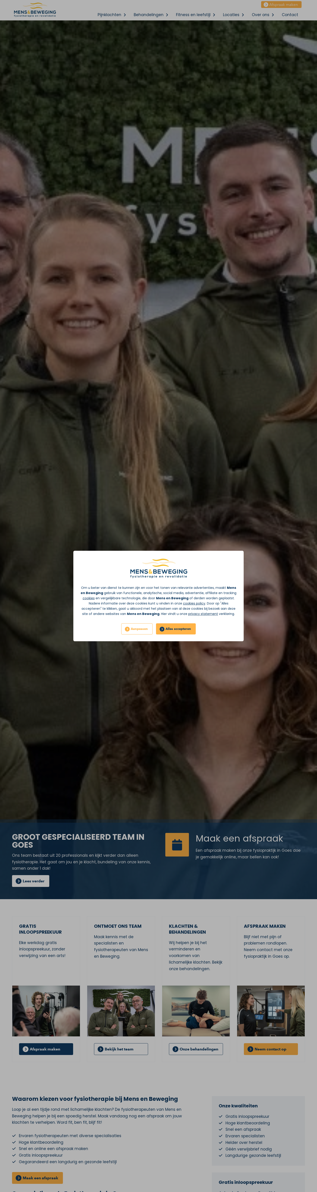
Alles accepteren (178, 629)
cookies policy (194, 603)
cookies (89, 598)
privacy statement (203, 614)
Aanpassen (139, 629)
